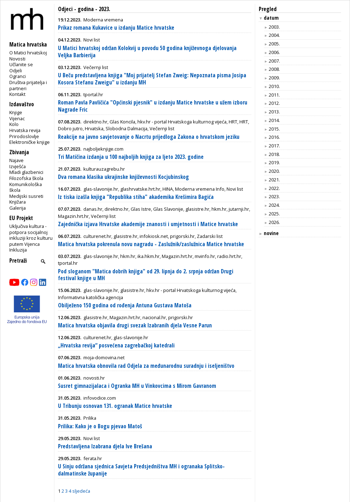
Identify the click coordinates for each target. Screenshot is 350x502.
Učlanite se (21, 64)
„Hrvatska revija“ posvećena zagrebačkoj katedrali (116, 345)
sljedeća (81, 491)
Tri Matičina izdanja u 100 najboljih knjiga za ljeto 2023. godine (131, 157)
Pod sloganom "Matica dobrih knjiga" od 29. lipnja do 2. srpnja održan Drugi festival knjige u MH (145, 275)
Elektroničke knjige (29, 142)
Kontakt (17, 94)
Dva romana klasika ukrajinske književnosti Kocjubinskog (123, 177)
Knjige (15, 112)
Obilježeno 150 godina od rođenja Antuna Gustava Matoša (124, 305)
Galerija (17, 208)
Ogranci (17, 76)
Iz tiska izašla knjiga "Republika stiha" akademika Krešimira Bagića (136, 197)
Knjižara (17, 202)
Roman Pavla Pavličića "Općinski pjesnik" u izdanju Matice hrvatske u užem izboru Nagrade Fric (152, 106)
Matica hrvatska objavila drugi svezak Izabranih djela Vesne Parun (135, 325)
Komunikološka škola (25, 187)
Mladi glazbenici (26, 172)
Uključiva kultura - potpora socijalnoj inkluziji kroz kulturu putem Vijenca (31, 235)
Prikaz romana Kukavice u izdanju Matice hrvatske (116, 27)
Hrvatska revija (24, 130)
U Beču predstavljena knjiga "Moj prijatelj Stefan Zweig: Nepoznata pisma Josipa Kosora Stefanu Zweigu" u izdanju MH (152, 79)
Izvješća (17, 166)
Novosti (17, 58)
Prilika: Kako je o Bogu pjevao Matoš (100, 426)
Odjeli (15, 70)
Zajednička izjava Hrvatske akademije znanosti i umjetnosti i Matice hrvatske (148, 224)
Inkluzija (18, 250)
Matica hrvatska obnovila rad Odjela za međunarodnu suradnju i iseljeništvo (146, 366)
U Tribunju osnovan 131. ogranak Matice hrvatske (115, 406)
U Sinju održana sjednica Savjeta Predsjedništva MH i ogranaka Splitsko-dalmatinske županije (141, 470)
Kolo (14, 124)
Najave (16, 160)
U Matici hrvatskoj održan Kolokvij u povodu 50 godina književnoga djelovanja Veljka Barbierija (147, 51)
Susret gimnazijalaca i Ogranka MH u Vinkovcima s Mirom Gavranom (137, 386)
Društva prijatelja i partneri (28, 85)
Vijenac (17, 118)
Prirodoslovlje (24, 136)
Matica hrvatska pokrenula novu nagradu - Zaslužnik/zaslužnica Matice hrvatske (151, 244)
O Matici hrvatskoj (28, 52)
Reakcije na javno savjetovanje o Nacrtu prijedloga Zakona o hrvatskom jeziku (148, 137)
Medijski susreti (26, 196)
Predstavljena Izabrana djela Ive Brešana (105, 446)
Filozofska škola (26, 178)
